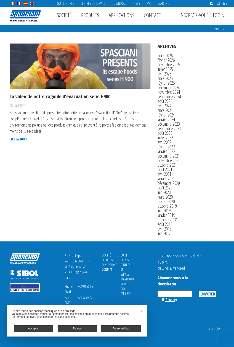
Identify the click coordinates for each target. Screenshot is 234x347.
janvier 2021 (166, 179)
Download (119, 3)
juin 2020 (164, 192)
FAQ (148, 3)
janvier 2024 (166, 119)
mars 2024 (165, 110)
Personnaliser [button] (121, 328)
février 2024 (166, 115)
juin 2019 (164, 210)
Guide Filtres (65, 3)
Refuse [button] (77, 328)
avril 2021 (164, 174)
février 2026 (166, 60)
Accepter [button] (33, 328)
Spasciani (25, 16)
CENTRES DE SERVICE (93, 3)
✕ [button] (142, 311)
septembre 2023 (169, 128)
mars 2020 (165, 197)
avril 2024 (164, 106)
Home (218, 28)
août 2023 (164, 133)
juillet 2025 (165, 69)
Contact (152, 15)
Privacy (171, 299)
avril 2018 (164, 229)
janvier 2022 (166, 151)
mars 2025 (165, 78)
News (136, 3)
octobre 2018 (167, 220)
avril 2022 (164, 142)
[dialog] (77, 321)
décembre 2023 (168, 124)
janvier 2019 (166, 215)
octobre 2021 (167, 165)
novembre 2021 (168, 160)
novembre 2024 (168, 92)
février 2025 (166, 83)
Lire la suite (18, 139)
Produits (90, 15)
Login (218, 15)
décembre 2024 (168, 87)
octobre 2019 (167, 206)
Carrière (163, 3)
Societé (64, 15)
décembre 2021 (168, 156)
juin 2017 (164, 233)
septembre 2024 (169, 96)
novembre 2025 (168, 65)
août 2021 (164, 169)
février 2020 (166, 201)
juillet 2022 (165, 138)
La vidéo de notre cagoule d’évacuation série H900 (60, 96)
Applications (121, 15)
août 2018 (164, 224)
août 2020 (164, 188)
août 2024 (164, 101)
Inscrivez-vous (194, 15)
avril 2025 (164, 74)
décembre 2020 (168, 183)
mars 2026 (165, 55)
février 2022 (166, 147)
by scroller (214, 328)
